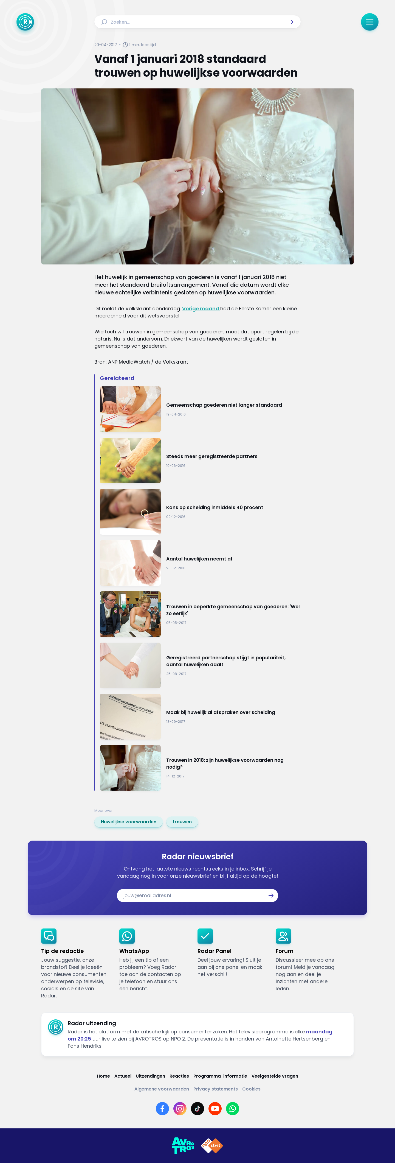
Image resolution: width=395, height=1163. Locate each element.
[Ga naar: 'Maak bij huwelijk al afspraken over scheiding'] (200, 717)
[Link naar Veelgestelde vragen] (275, 1076)
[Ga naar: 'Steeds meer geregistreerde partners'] (200, 461)
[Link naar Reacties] (179, 1076)
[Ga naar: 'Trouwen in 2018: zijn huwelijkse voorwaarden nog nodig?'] (200, 768)
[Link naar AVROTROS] (183, 1145)
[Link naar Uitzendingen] (150, 1076)
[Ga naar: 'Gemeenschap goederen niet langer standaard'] (200, 409)
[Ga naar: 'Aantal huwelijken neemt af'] (200, 563)
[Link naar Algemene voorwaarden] (161, 1089)
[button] (290, 22)
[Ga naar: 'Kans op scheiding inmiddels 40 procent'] (200, 512)
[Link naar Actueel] (122, 1076)
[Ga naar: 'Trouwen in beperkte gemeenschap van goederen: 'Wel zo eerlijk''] (200, 614)
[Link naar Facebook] (162, 1108)
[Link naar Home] (103, 1076)
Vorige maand (201, 308)
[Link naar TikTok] (197, 1108)
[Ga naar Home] (25, 22)
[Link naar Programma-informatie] (220, 1076)
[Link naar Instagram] (180, 1108)
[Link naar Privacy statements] (215, 1089)
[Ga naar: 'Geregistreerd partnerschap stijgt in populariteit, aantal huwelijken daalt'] (200, 665)
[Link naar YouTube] (215, 1108)
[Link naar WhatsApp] (232, 1108)
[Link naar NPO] (212, 1145)
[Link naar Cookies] (251, 1089)
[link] (128, 821)
